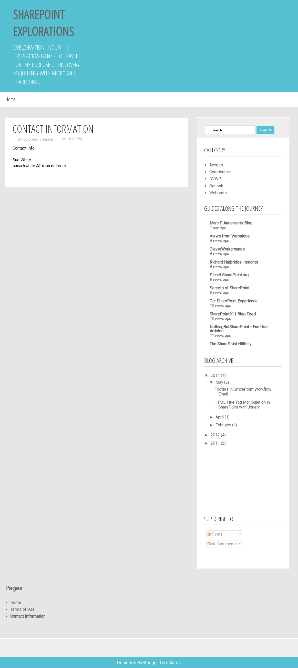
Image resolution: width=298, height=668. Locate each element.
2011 (216, 443)
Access (216, 165)
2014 (216, 375)
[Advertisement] (229, 479)
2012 (216, 435)
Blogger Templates (161, 662)
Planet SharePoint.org (229, 275)
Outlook (216, 186)
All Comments (222, 543)
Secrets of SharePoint (229, 288)
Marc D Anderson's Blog (231, 223)
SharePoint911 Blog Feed (233, 314)
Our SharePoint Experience (234, 301)
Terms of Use (22, 609)
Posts (215, 534)
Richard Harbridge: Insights (234, 262)
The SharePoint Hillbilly (230, 344)
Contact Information (27, 616)
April (220, 417)
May (219, 382)
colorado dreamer (38, 139)
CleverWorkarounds (227, 249)
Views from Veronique (230, 236)
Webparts (218, 192)
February (223, 425)
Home (10, 99)
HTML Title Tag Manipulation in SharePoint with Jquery (242, 405)
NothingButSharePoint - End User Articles (239, 328)
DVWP (215, 178)
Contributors (220, 171)
